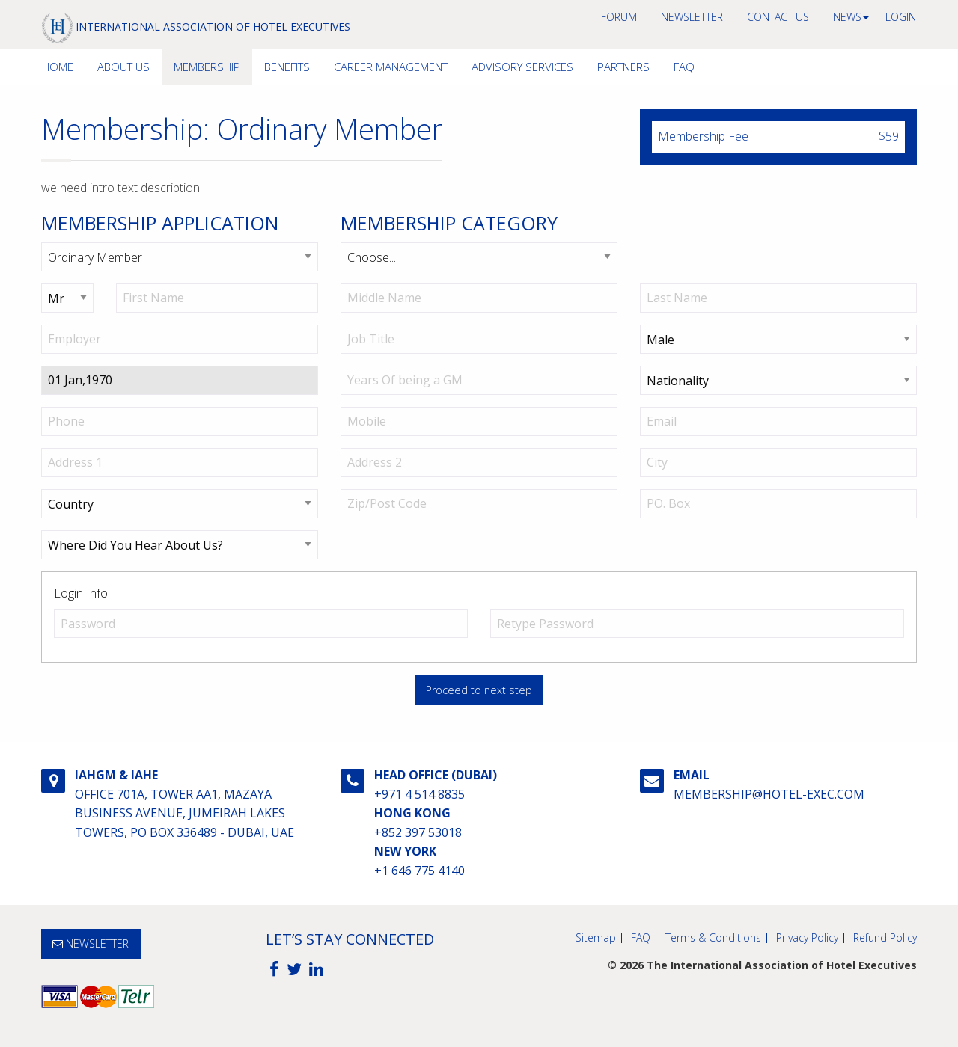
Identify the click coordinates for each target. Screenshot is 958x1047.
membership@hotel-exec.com (769, 794)
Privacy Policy (807, 938)
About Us (123, 66)
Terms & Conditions (713, 938)
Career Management (391, 66)
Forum (619, 17)
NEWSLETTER (692, 17)
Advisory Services (522, 66)
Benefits (287, 66)
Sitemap (596, 938)
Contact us (778, 17)
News (847, 17)
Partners (623, 66)
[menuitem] (619, 17)
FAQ (684, 66)
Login (900, 17)
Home (57, 66)
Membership (207, 66)
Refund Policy (885, 938)
